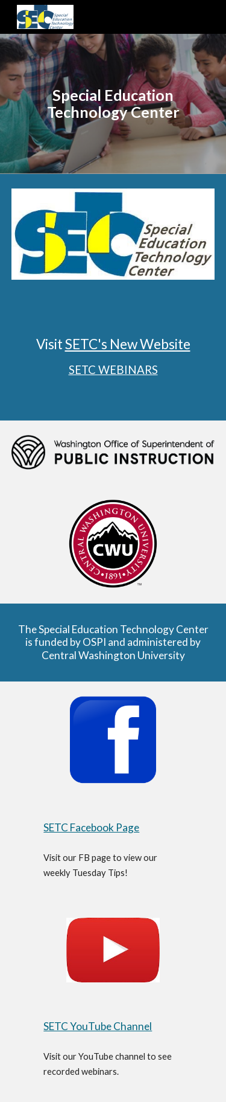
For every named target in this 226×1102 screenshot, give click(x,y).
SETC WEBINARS (113, 369)
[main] (113, 104)
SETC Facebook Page (91, 827)
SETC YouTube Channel (97, 1026)
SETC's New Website (127, 344)
